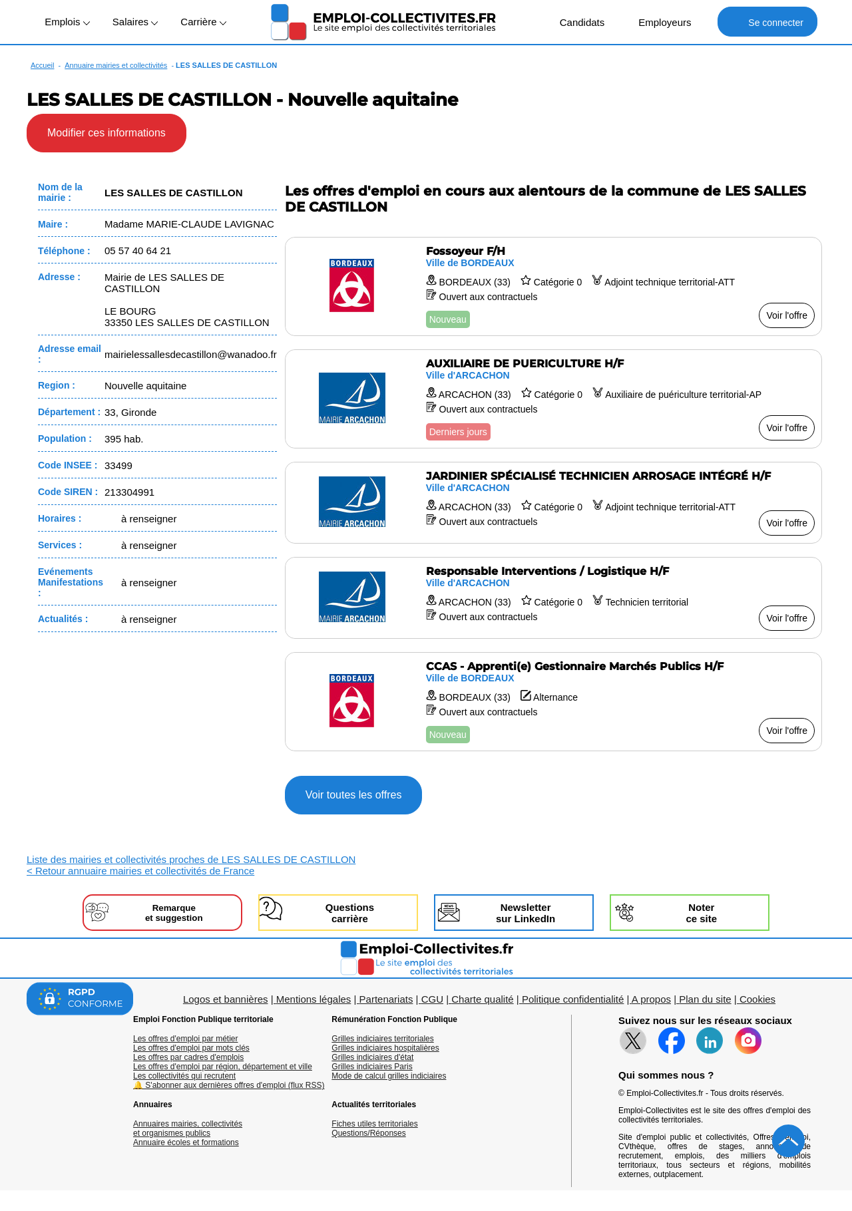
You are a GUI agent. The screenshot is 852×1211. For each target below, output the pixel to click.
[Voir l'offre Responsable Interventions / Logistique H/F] (553, 598)
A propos (651, 999)
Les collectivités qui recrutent (184, 1076)
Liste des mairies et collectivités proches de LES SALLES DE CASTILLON (191, 859)
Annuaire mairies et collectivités (116, 65)
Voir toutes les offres (354, 794)
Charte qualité (482, 999)
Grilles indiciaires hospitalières (385, 1048)
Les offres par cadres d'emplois (188, 1057)
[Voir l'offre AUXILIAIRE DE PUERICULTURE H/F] (553, 399)
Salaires (135, 21)
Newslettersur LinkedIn (525, 913)
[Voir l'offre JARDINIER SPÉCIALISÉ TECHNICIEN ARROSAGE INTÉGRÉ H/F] (553, 502)
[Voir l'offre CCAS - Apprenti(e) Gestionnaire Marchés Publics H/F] (553, 702)
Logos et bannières (225, 999)
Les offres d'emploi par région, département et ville (222, 1066)
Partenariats (386, 999)
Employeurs (657, 21)
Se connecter (767, 21)
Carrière (203, 21)
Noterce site (701, 913)
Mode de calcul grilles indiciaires (388, 1076)
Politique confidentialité (573, 999)
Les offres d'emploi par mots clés (191, 1048)
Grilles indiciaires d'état (372, 1057)
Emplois (67, 21)
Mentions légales (313, 999)
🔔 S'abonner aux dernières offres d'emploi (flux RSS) (229, 1085)
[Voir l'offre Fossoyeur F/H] (553, 286)
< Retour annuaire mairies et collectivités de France (140, 870)
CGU (432, 999)
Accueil (42, 65)
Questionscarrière (349, 913)
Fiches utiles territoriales (374, 1123)
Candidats (575, 21)
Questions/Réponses (368, 1133)
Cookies (757, 999)
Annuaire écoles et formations (186, 1142)
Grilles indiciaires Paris (371, 1066)
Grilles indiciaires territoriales (382, 1038)
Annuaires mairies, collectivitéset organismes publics (187, 1128)
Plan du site (705, 999)
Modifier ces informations (106, 132)
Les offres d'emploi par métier (185, 1038)
